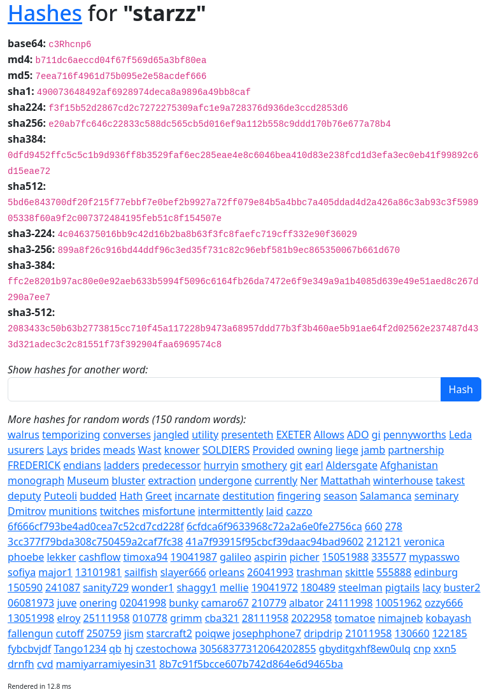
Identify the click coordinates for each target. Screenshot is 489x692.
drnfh (21, 664)
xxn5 (445, 649)
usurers (26, 450)
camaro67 (225, 603)
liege (347, 450)
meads (119, 450)
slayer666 (183, 572)
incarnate (197, 496)
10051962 (399, 603)
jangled (171, 435)
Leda (460, 435)
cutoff (69, 633)
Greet (158, 496)
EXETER (293, 435)
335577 (388, 557)
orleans (226, 572)
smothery (264, 465)
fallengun (30, 633)
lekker (61, 557)
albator (306, 603)
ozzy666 (444, 603)
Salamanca (385, 496)
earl (314, 465)
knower (182, 450)
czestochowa (166, 649)
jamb (373, 450)
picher (304, 557)
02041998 (143, 603)
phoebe (26, 557)
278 (393, 526)
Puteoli (60, 496)
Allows (329, 435)
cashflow (100, 557)
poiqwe (212, 633)
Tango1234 (79, 649)
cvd (45, 664)
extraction (171, 480)
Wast (149, 450)
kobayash (449, 618)
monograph (36, 480)
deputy (24, 496)
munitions (73, 511)
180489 (318, 587)
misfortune (168, 511)
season (340, 496)
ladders (121, 465)
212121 (383, 542)
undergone (225, 480)
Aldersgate (352, 465)
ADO (358, 435)
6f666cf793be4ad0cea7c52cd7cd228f (96, 526)
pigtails (402, 587)
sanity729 (106, 587)
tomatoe (354, 618)
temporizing (71, 435)
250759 (104, 633)
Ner (309, 480)
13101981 (98, 572)
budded (98, 496)
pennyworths (414, 435)
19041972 (275, 587)
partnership (416, 450)
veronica (424, 542)
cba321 (222, 618)
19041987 (194, 557)
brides (86, 450)
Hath (131, 496)
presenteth (247, 435)
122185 (449, 633)
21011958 (368, 633)
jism (134, 633)
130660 (412, 633)
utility (205, 435)
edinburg (436, 572)
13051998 (31, 618)
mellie (234, 587)
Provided (273, 450)
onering (98, 603)
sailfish (140, 572)
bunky (183, 603)
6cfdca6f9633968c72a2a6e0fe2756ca (274, 526)
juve (66, 603)
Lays (56, 450)
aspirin (270, 557)
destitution (248, 496)
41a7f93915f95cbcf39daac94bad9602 (275, 542)
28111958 (265, 618)
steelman (360, 587)
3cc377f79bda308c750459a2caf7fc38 (95, 542)
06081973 (31, 603)
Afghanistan (409, 465)
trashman (319, 572)
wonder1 (152, 587)
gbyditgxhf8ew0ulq (365, 649)
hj (128, 649)
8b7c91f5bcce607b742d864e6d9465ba (251, 664)
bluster (128, 480)
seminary (436, 496)
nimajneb (400, 618)
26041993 (270, 572)
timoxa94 (145, 557)
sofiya (22, 572)
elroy (68, 618)
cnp (421, 649)
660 (373, 526)
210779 (269, 603)
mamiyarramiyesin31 (106, 664)
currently (276, 480)
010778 (149, 618)
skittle (359, 572)
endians (82, 465)
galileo (236, 557)
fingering (299, 496)
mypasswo (434, 557)
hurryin (221, 465)
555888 (393, 572)
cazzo (299, 511)
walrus (23, 435)
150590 (25, 587)
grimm (186, 618)
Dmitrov (27, 511)
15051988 (345, 557)
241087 (62, 587)
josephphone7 (266, 633)
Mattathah (345, 480)
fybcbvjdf (29, 649)
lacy (431, 587)
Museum (88, 480)
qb (115, 649)
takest (450, 480)
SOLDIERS (226, 450)
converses (127, 435)
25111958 (106, 618)
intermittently (231, 511)
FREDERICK (34, 465)
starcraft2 (169, 633)
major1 (55, 572)
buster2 (462, 587)
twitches (120, 511)
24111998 (349, 603)
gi (376, 435)
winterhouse (403, 480)
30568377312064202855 (257, 649)
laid (274, 511)
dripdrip (323, 633)
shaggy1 (196, 587)
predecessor (171, 465)
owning (315, 450)
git (296, 465)
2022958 (311, 618)
